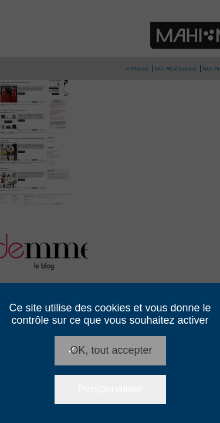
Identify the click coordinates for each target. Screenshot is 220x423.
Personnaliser (109, 389)
